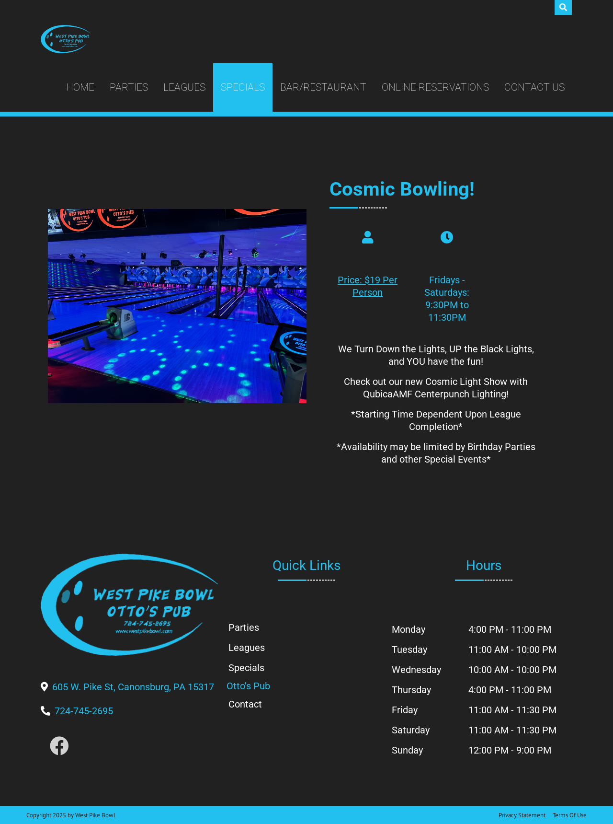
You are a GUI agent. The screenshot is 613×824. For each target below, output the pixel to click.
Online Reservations (435, 87)
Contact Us (534, 87)
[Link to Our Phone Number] (84, 711)
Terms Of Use (570, 815)
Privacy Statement (522, 815)
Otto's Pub (248, 686)
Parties (129, 87)
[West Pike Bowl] (66, 39)
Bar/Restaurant (323, 87)
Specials (243, 87)
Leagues (184, 87)
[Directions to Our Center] (133, 687)
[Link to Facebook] (59, 746)
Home (80, 87)
